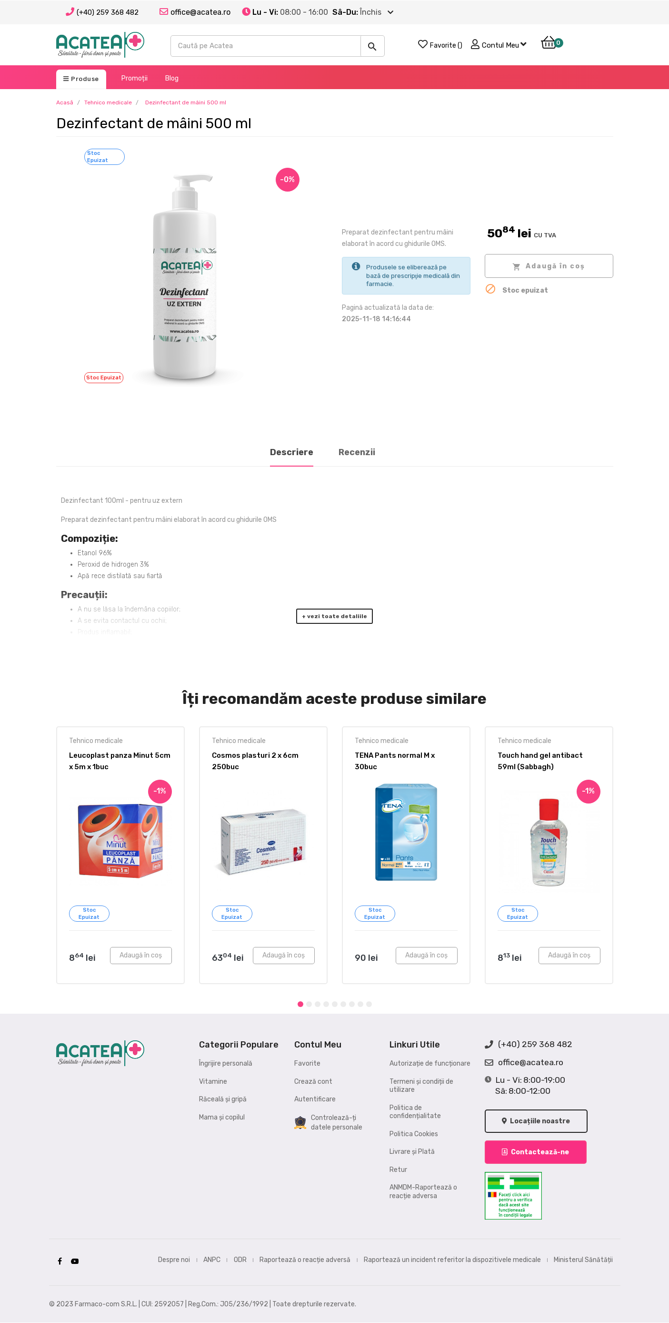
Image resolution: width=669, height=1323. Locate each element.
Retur (398, 1170)
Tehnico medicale (96, 741)
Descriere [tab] (291, 452)
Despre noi (174, 1260)
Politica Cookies (413, 1134)
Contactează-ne (535, 1153)
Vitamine (213, 1082)
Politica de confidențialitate (415, 1112)
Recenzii (357, 452)
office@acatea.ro (524, 1062)
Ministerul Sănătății (583, 1260)
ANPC (211, 1260)
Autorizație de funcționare (429, 1063)
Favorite (307, 1063)
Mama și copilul (222, 1117)
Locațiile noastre (536, 1121)
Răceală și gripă (223, 1099)
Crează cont (313, 1082)
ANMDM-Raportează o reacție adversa (423, 1191)
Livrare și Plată (412, 1152)
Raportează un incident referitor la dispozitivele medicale (452, 1260)
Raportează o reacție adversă (305, 1260)
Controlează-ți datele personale (328, 1122)
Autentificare (315, 1099)
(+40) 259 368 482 (108, 12)
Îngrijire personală (225, 1063)
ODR (240, 1260)
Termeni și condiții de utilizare (421, 1086)
